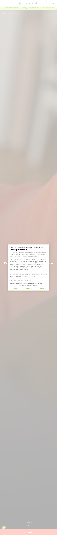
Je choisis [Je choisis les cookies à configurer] (28, 288)
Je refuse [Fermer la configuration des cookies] (14, 288)
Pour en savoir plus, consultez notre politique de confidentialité (26, 283)
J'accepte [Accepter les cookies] (42, 288)
